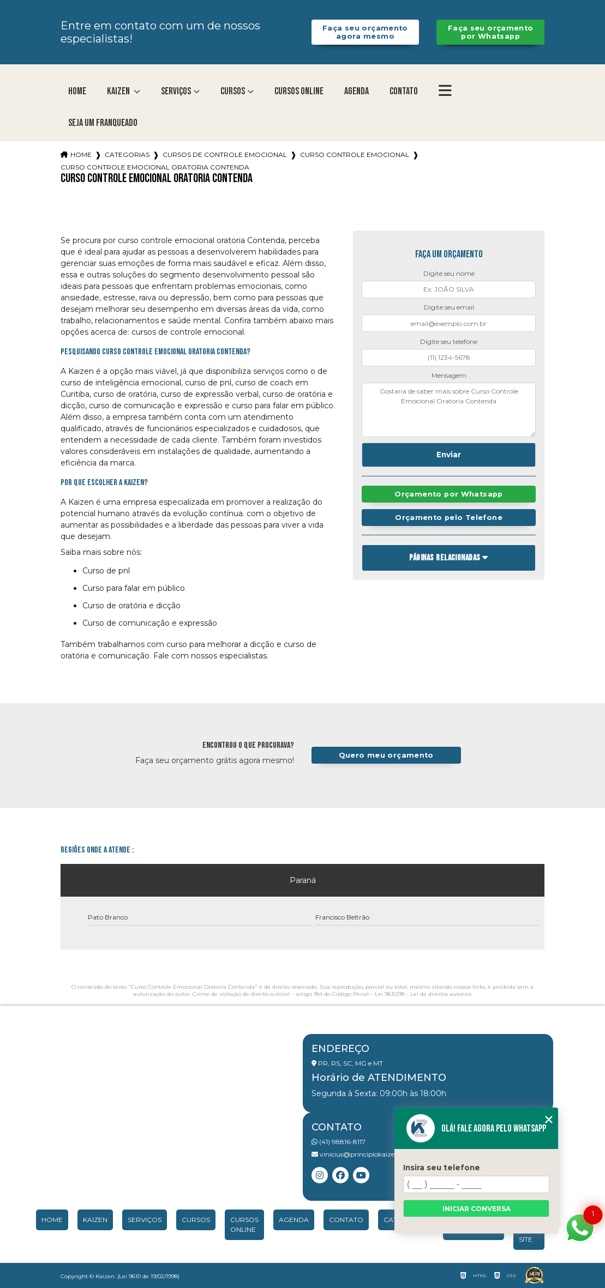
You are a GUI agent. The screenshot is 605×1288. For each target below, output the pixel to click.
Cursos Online (299, 91)
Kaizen (119, 91)
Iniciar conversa (476, 1209)
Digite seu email (449, 307)
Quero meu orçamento (386, 755)
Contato (404, 91)
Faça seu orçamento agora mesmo (365, 32)
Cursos (232, 91)
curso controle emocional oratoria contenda (155, 167)
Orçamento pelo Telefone (448, 517)
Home (77, 91)
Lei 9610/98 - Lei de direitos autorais (423, 993)
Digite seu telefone (448, 341)
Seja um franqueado (102, 123)
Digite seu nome (449, 273)
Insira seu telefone (441, 1167)
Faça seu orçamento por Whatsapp (491, 32)
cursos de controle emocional (225, 154)
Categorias (127, 154)
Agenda (356, 91)
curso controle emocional (354, 154)
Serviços (176, 91)
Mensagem (449, 375)
